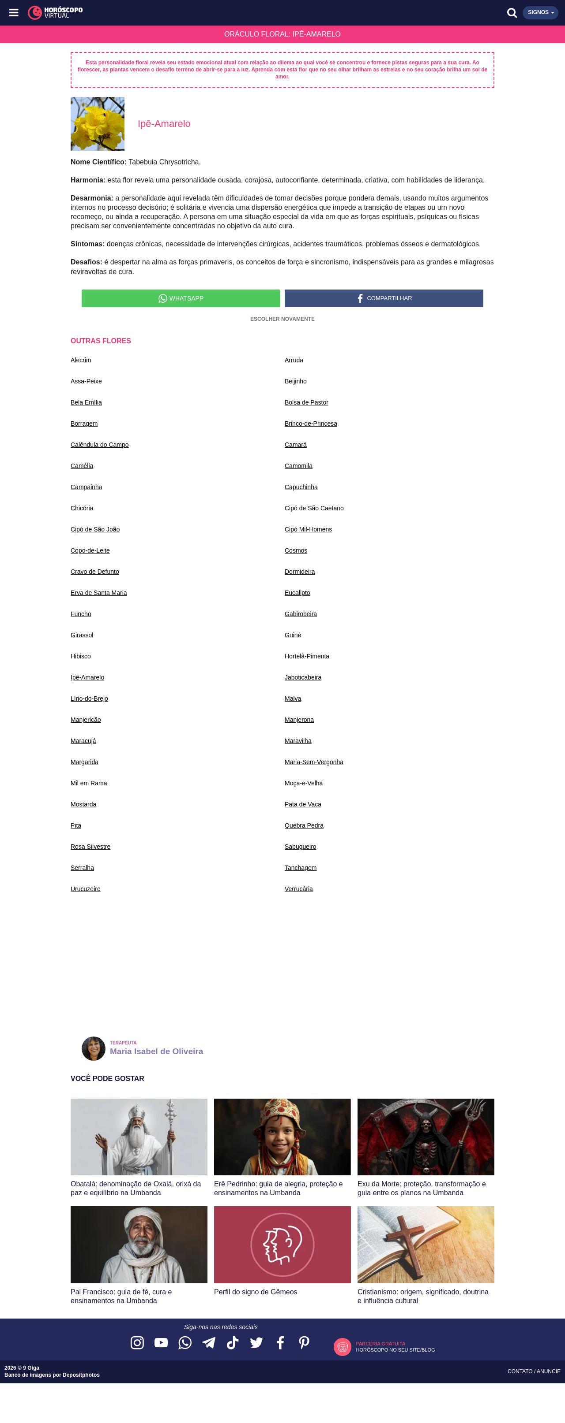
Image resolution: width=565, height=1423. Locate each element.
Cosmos (296, 550)
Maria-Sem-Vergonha (314, 761)
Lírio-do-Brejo (89, 698)
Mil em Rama (89, 783)
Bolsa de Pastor (306, 402)
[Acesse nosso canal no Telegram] (208, 1343)
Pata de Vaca (303, 804)
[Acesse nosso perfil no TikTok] (232, 1343)
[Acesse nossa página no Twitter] (256, 1343)
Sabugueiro (300, 846)
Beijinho (296, 381)
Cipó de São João (95, 529)
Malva (293, 698)
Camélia (82, 465)
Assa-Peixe (86, 381)
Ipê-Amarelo (87, 677)
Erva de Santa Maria (99, 592)
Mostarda (83, 804)
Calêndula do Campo (100, 444)
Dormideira (300, 571)
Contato (521, 1371)
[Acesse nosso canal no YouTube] (161, 1343)
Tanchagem (300, 867)
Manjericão (86, 719)
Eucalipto (297, 592)
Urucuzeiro (86, 888)
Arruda (294, 360)
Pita (76, 825)
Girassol (82, 635)
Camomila (299, 465)
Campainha (86, 486)
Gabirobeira (301, 613)
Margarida (84, 761)
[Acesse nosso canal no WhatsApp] (184, 1343)
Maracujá (83, 740)
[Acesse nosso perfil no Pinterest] (304, 1343)
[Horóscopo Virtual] (149, 13)
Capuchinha (301, 486)
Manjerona (299, 719)
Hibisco (81, 656)
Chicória (82, 508)
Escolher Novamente (282, 319)
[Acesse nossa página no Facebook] (280, 1343)
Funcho (81, 613)
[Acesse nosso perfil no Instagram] (137, 1343)
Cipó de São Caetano (314, 508)
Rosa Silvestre (90, 846)
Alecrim (81, 360)
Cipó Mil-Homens (308, 529)
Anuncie (549, 1371)
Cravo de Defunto (95, 571)
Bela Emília (86, 402)
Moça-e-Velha (304, 783)
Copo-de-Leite (90, 550)
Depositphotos (81, 1375)
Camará (296, 444)
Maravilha (298, 740)
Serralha (82, 867)
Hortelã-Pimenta (307, 656)
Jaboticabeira (303, 677)
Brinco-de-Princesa (311, 423)
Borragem (84, 423)
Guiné (293, 635)
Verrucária (299, 888)
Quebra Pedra (304, 825)
